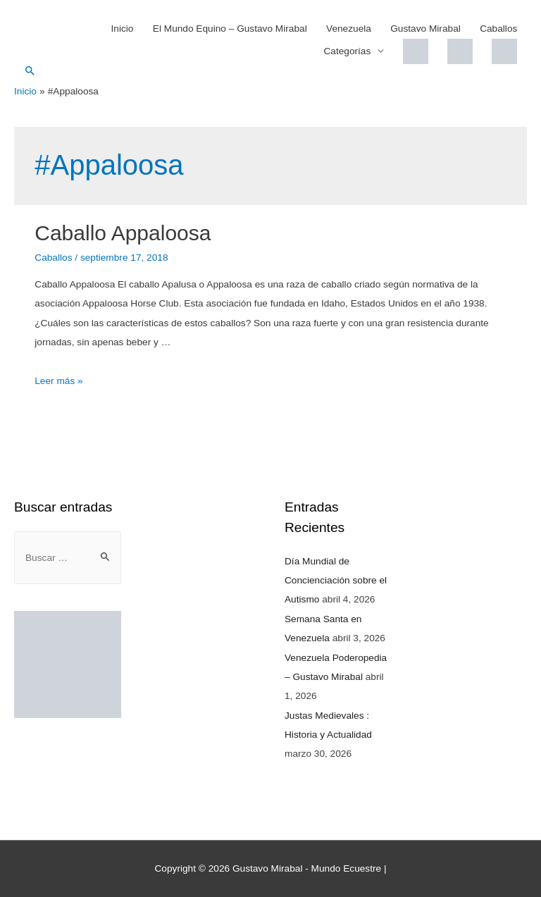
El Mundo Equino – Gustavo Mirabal (230, 28)
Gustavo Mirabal (425, 28)
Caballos (498, 28)
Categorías (347, 51)
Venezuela (348, 28)
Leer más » (58, 381)
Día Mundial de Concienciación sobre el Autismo (336, 580)
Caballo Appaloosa (123, 233)
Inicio (122, 28)
